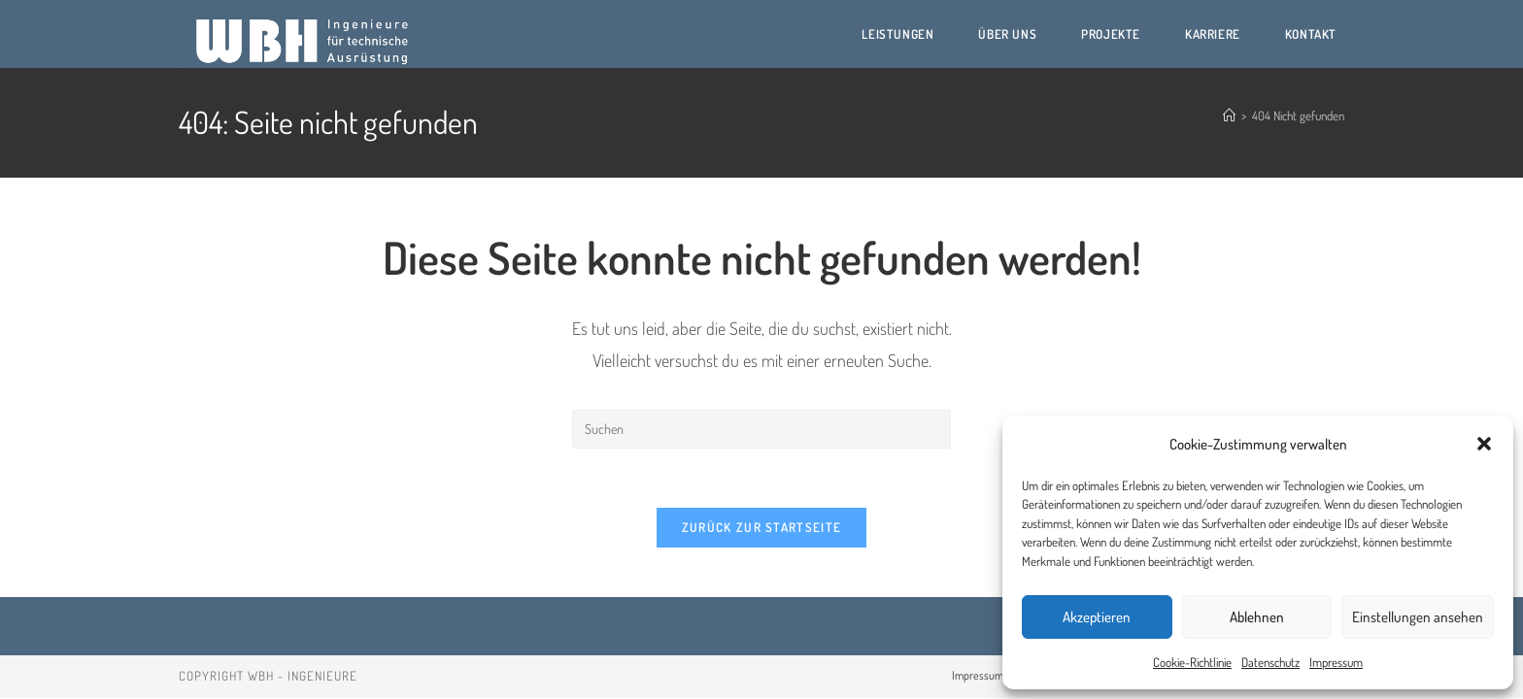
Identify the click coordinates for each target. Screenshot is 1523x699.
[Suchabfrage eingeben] (761, 429)
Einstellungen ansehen (1417, 617)
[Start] (1229, 115)
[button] (1484, 443)
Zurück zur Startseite (761, 527)
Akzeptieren (1097, 617)
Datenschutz (1270, 662)
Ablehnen (1257, 617)
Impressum (1336, 662)
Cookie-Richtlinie (1192, 662)
